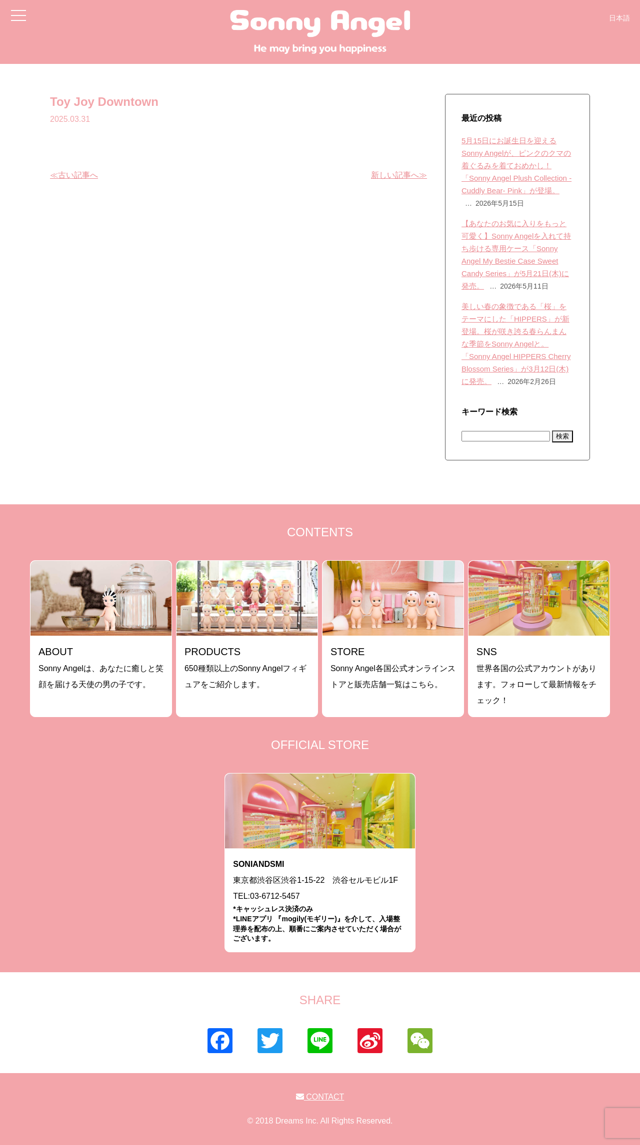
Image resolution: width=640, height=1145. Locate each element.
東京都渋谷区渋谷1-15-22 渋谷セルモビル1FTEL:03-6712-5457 (320, 901)
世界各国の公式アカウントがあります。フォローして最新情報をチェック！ (536, 675)
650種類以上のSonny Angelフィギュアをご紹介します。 (245, 667)
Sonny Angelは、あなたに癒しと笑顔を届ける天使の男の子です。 (101, 667)
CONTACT (320, 1097)
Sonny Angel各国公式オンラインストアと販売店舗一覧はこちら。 (393, 667)
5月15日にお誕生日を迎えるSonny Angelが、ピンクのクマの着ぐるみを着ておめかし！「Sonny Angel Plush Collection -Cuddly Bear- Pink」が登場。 (517, 165)
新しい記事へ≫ (399, 175)
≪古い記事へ (74, 175)
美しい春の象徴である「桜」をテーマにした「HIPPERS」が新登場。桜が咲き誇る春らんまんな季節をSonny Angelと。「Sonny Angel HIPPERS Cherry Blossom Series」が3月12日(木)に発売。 (516, 343)
